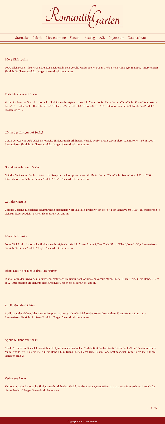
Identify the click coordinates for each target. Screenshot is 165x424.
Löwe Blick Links (16, 236)
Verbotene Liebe (15, 378)
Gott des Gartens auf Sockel (22, 167)
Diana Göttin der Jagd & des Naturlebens (31, 271)
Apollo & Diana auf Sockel (21, 340)
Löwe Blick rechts (16, 59)
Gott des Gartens (16, 201)
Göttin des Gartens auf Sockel (24, 132)
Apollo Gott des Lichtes (20, 305)
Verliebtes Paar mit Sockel (21, 94)
